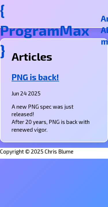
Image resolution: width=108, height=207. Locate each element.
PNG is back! (35, 77)
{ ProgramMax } (44, 30)
